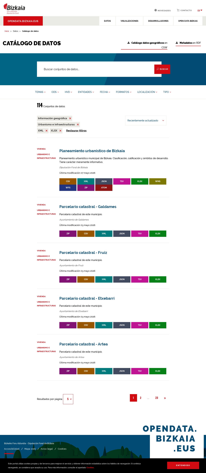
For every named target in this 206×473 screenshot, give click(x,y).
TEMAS (40, 92)
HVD (68, 92)
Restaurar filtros (76, 130)
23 (156, 398)
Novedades (162, 10)
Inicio (7, 31)
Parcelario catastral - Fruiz (83, 253)
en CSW (147, 45)
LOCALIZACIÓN (147, 92)
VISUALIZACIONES (129, 21)
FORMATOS (123, 92)
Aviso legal (47, 449)
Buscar (162, 69)
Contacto (184, 10)
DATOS (107, 21)
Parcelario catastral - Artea (83, 344)
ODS (55, 92)
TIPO (167, 92)
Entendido (183, 465)
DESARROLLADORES (158, 21)
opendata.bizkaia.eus (23, 21)
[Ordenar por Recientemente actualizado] (145, 121)
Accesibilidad (12, 449)
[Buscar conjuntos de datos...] (99, 69)
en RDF (188, 42)
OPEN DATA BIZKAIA (188, 21)
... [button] (149, 398)
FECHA (105, 92)
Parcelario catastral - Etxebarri (87, 298)
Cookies (90, 468)
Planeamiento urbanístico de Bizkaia (92, 151)
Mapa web (30, 449)
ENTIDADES (86, 92)
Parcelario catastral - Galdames (87, 207)
